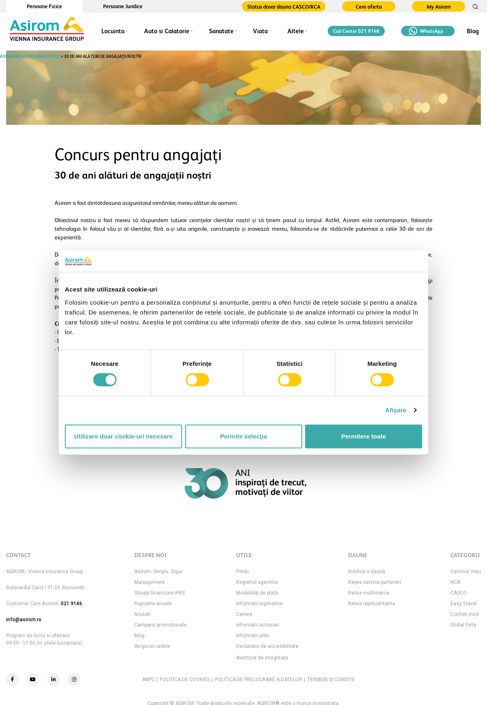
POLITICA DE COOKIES (185, 679)
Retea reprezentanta (371, 603)
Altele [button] (295, 31)
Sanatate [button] (221, 31)
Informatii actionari (257, 625)
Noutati (142, 614)
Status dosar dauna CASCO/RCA (283, 7)
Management (149, 582)
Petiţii (242, 571)
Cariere (244, 614)
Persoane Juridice (122, 6)
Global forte (463, 625)
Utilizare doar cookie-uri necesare (123, 436)
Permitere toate (363, 436)
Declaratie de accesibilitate (267, 646)
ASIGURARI (10, 56)
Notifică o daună (366, 571)
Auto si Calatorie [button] (166, 31)
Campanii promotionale (160, 625)
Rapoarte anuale (153, 603)
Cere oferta (369, 7)
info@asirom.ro (23, 619)
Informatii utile (252, 635)
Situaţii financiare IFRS (159, 593)
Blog (473, 31)
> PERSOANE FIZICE (40, 56)
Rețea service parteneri (374, 582)
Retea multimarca (368, 593)
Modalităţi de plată (257, 593)
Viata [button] (260, 31)
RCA (455, 582)
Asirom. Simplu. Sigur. (158, 571)
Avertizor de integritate (262, 658)
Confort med (464, 614)
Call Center (356, 31)
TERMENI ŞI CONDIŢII (330, 679)
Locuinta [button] (112, 31)
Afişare (396, 409)
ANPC (148, 679)
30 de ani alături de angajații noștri (103, 56)
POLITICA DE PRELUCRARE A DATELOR (258, 679)
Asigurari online (152, 646)
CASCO (458, 593)
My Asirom (439, 7)
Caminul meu (465, 571)
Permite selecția (243, 436)
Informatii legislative (259, 603)
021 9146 (71, 603)
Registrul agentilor (257, 582)
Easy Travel (463, 603)
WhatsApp (426, 31)
